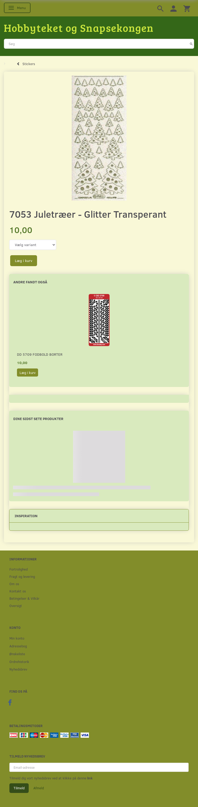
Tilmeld (19, 788)
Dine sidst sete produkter (38, 418)
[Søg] (191, 43)
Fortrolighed (18, 569)
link (89, 778)
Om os (14, 583)
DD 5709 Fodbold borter (39, 354)
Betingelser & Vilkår (24, 598)
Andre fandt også (30, 281)
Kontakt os (17, 591)
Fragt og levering (22, 576)
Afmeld (38, 788)
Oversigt (15, 605)
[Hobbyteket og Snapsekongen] (79, 28)
